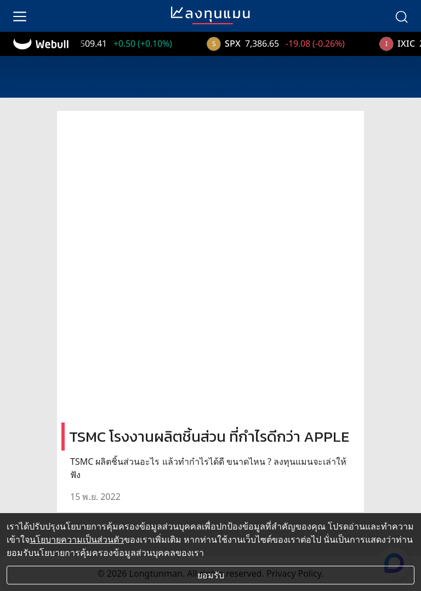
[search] (401, 15)
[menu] (20, 15)
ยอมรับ (210, 575)
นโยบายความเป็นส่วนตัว (77, 539)
